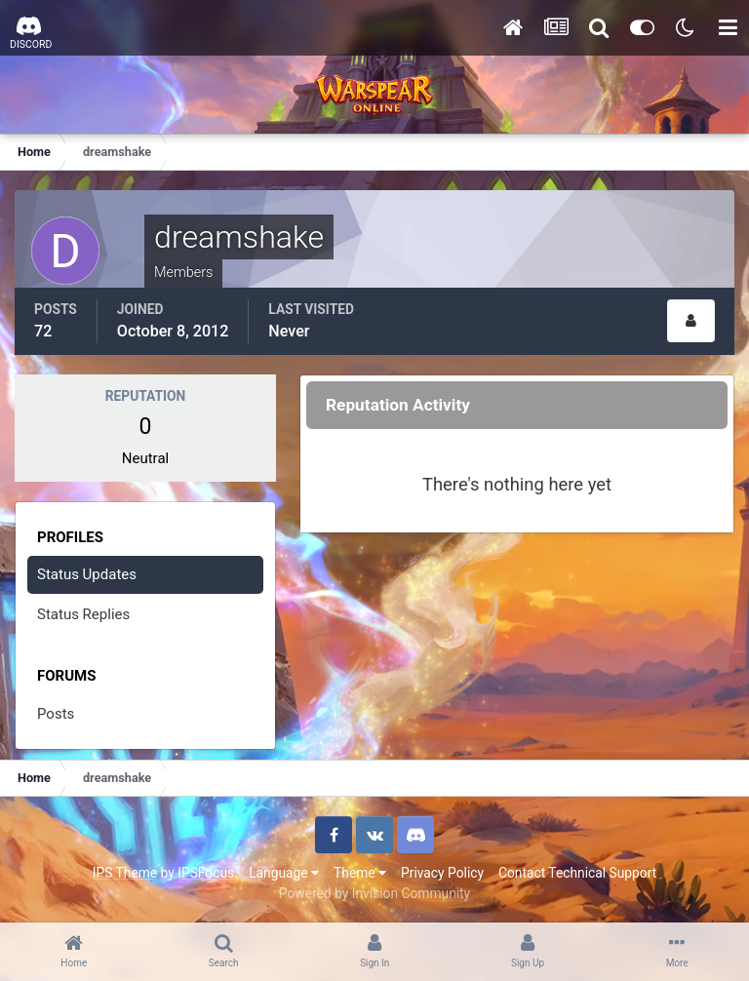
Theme (360, 873)
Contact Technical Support (577, 873)
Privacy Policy (442, 873)
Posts (55, 714)
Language (284, 873)
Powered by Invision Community (374, 893)
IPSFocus (205, 873)
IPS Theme (125, 873)
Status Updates (87, 574)
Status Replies (83, 614)
